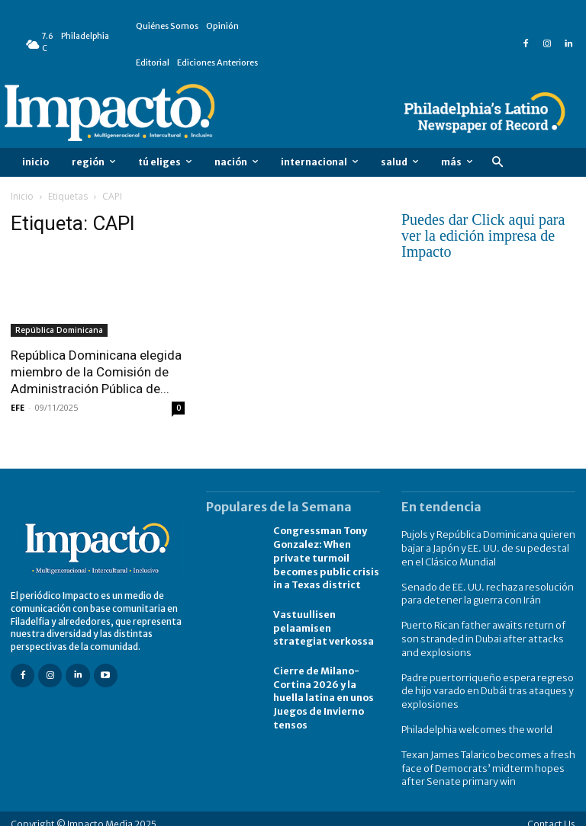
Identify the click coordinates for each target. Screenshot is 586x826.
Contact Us (551, 812)
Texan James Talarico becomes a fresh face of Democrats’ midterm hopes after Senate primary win (482, 757)
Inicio (22, 196)
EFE (17, 407)
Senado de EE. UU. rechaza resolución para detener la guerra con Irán (483, 590)
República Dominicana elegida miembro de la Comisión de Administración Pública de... (96, 371)
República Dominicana (59, 330)
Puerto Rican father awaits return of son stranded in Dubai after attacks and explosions (488, 633)
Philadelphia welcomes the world (473, 720)
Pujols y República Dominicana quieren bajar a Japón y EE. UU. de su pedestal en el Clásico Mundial (488, 546)
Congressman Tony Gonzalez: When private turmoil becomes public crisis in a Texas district (325, 555)
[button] (497, 162)
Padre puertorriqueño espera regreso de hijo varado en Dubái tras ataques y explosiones (484, 684)
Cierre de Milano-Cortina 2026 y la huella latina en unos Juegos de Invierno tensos (323, 692)
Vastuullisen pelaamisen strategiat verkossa (322, 623)
